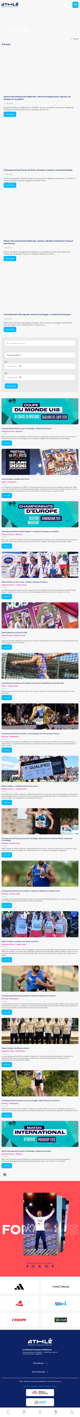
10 (40, 1174)
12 (48, 1174)
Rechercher (11, 386)
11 (44, 1174)
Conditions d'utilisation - (31, 1386)
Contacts (54, 1386)
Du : (6, 362)
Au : (6, 373)
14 (56, 1174)
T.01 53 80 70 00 (28, 1354)
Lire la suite (10, 114)
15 (60, 1174)
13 (52, 1174)
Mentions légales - (45, 1386)
